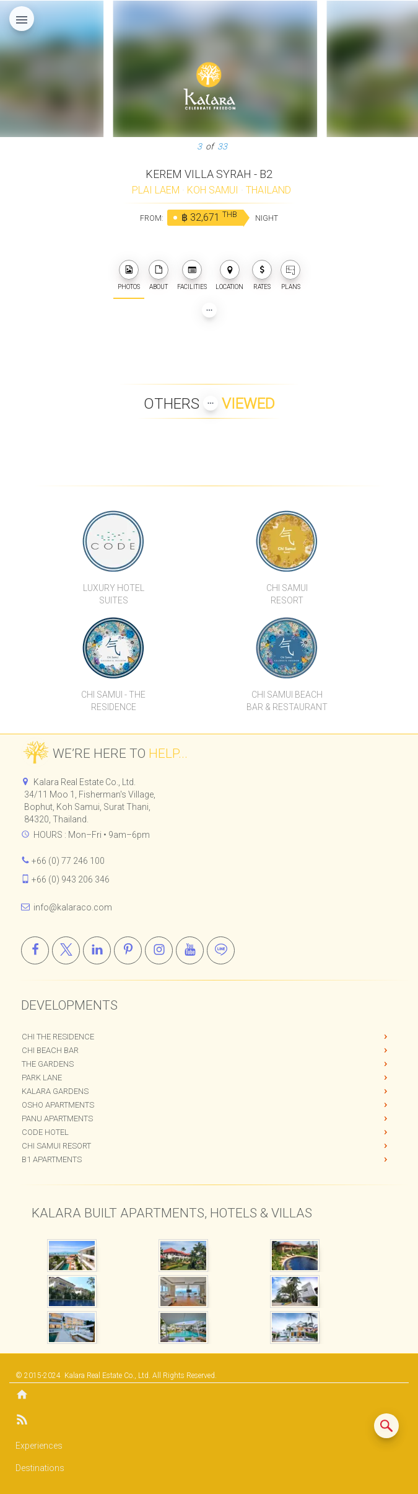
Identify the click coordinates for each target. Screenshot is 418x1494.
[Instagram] (159, 950)
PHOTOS (129, 275)
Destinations (39, 1468)
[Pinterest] (128, 950)
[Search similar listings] (386, 1425)
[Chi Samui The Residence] (114, 647)
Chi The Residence (58, 1036)
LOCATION (229, 275)
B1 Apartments (52, 1159)
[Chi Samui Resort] (286, 541)
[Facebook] (35, 950)
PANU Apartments (57, 1118)
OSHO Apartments (58, 1104)
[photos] (129, 270)
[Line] (221, 950)
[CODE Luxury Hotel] (114, 541)
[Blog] (209, 1421)
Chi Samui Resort (56, 1145)
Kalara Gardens (55, 1091)
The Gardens (48, 1064)
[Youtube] (190, 950)
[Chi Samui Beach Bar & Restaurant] (286, 647)
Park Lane (42, 1077)
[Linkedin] (97, 950)
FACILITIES (192, 275)
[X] (66, 950)
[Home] (209, 1395)
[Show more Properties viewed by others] (210, 403)
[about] (158, 270)
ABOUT (158, 275)
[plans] (290, 270)
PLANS (290, 275)
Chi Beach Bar (50, 1050)
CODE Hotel (45, 1132)
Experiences (39, 1446)
